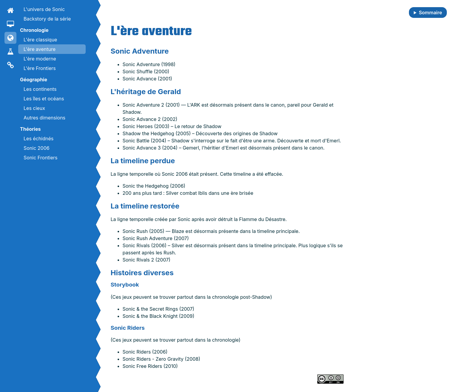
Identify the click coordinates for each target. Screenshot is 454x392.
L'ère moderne (40, 59)
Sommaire (430, 12)
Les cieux (34, 108)
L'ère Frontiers (40, 68)
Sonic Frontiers (41, 158)
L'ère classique (40, 40)
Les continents (40, 89)
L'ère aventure (40, 49)
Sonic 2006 (37, 148)
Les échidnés (38, 138)
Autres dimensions (44, 118)
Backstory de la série (47, 19)
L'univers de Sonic (44, 9)
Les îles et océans (44, 99)
